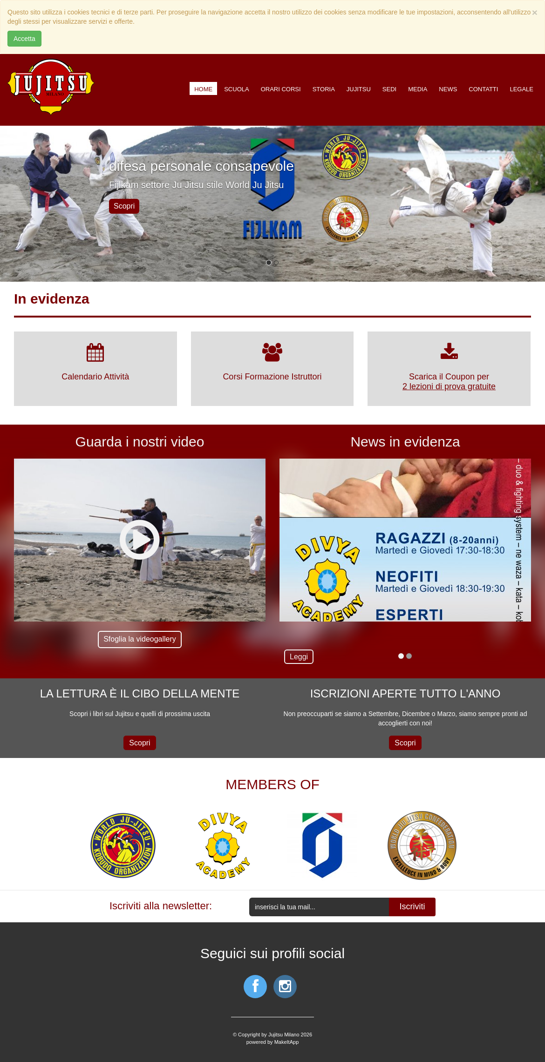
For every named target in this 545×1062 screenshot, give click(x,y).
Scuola (236, 89)
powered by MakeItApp (272, 1042)
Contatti (483, 89)
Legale (521, 89)
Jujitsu (359, 89)
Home (203, 89)
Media (417, 89)
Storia (324, 89)
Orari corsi (281, 89)
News (448, 89)
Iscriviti (412, 906)
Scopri (124, 206)
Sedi (389, 89)
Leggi (299, 657)
